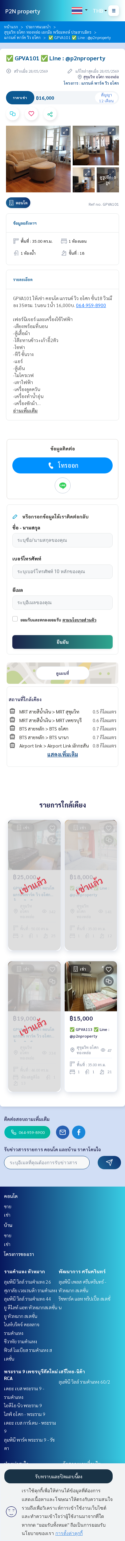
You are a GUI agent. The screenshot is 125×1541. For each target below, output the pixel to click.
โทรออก (62, 465)
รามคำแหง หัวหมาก (24, 1271)
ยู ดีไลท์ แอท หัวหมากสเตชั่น (30, 1307)
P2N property (22, 11)
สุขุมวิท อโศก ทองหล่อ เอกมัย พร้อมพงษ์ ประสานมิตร (47, 32)
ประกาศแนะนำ (38, 26)
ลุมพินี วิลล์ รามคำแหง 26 (27, 1282)
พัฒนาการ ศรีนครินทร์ (82, 1271)
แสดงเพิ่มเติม (62, 754)
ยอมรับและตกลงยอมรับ (40, 619)
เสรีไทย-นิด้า (72, 1371)
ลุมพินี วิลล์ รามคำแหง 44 (27, 1299)
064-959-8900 (91, 305)
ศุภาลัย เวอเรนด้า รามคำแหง (30, 1290)
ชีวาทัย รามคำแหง (20, 1341)
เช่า (7, 1215)
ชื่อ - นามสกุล (26, 527)
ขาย (7, 1206)
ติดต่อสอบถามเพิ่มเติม (27, 1119)
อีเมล (17, 590)
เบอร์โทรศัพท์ (26, 558)
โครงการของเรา (19, 1254)
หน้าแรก (11, 26)
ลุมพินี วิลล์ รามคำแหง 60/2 (84, 1382)
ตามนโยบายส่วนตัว (79, 619)
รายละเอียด (23, 279)
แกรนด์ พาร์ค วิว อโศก (22, 37)
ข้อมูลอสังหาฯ (25, 223)
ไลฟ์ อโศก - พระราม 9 (24, 1414)
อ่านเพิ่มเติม (25, 410)
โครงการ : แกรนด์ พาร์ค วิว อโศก (91, 83)
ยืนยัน (63, 642)
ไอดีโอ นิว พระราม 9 (23, 1405)
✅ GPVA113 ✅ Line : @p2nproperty (89, 1033)
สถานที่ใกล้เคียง (25, 699)
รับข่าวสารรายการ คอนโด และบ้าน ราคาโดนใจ (52, 1149)
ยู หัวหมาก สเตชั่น (20, 1316)
